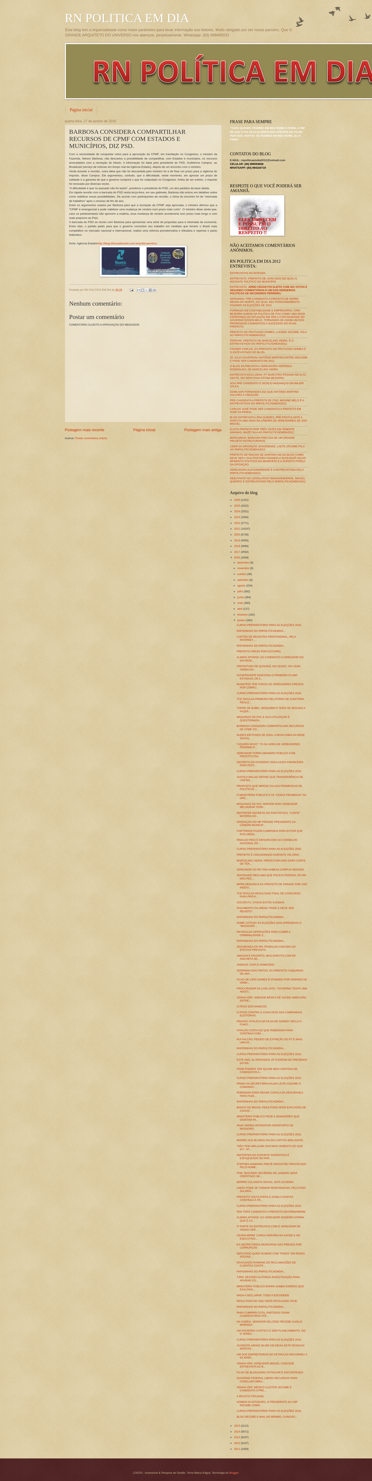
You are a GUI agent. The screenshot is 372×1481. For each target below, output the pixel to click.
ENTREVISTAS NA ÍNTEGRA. (248, 273)
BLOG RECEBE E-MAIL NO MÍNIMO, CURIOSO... (267, 1416)
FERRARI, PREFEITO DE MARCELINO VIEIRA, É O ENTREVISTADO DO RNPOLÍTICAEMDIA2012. (262, 342)
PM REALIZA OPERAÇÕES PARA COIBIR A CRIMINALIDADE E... (263, 933)
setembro (243, 579)
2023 (237, 517)
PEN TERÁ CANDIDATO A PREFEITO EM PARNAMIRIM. (271, 1211)
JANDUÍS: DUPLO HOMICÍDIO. (256, 964)
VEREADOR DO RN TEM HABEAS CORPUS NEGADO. (271, 869)
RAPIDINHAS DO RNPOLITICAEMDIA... (261, 630)
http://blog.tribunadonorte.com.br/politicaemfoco (127, 243)
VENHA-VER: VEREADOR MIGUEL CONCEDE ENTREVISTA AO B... (265, 1365)
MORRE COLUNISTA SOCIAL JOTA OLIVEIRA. (265, 1182)
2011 (237, 1448)
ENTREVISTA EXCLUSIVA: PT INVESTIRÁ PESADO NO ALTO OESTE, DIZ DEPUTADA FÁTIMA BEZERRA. (268, 376)
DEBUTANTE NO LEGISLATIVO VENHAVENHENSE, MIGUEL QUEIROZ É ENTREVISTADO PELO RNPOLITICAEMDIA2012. (268, 480)
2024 (237, 511)
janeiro (241, 620)
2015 (237, 1425)
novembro (243, 568)
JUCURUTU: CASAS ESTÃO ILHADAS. (261, 902)
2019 (237, 540)
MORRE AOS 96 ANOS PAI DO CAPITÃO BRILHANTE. (270, 1140)
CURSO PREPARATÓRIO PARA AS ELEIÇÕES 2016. (269, 625)
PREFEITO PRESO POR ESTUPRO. (259, 651)
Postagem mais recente (84, 430)
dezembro (243, 562)
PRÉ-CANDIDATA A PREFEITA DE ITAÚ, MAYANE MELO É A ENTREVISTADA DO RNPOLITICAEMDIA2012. (267, 402)
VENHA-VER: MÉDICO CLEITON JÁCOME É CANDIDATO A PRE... (264, 1389)
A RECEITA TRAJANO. (251, 1396)
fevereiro (243, 614)
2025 (237, 505)
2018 (237, 546)
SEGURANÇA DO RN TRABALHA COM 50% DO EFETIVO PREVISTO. (266, 948)
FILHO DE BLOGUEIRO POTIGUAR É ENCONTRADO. (270, 1372)
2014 (237, 1431)
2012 (237, 1443)
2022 (237, 523)
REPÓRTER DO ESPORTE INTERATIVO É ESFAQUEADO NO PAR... (263, 1156)
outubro (242, 574)
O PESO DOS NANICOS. (252, 1006)
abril (240, 608)
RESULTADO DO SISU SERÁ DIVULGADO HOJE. (267, 1301)
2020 (237, 534)
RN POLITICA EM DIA (127, 18)
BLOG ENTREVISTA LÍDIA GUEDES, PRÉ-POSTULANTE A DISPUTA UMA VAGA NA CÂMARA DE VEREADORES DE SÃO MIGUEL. (268, 420)
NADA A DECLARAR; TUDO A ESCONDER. (263, 1295)
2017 (237, 551)
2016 (237, 557)
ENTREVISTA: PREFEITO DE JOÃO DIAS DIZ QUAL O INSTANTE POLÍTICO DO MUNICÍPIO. (263, 280)
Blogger (233, 1472)
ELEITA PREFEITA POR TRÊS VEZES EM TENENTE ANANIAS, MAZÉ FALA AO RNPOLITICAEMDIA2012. (262, 431)
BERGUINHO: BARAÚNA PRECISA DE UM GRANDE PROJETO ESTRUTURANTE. (262, 439)
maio (240, 602)
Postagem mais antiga (202, 430)
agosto (241, 585)
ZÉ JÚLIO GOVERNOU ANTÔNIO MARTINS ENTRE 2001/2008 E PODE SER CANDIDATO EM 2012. (268, 359)
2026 (237, 499)
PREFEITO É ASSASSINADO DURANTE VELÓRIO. (268, 854)
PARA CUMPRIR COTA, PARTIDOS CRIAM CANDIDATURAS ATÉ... (263, 1314)
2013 (237, 1437)
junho (241, 597)
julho (240, 591)
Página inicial (81, 109)
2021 (237, 528)
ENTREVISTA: (268, 290)
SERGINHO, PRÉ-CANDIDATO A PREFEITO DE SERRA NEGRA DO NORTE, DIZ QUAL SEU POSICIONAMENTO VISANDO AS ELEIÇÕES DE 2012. (265, 302)
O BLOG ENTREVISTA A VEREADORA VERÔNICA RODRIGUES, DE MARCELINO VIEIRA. (261, 368)
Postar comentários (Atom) (91, 438)
